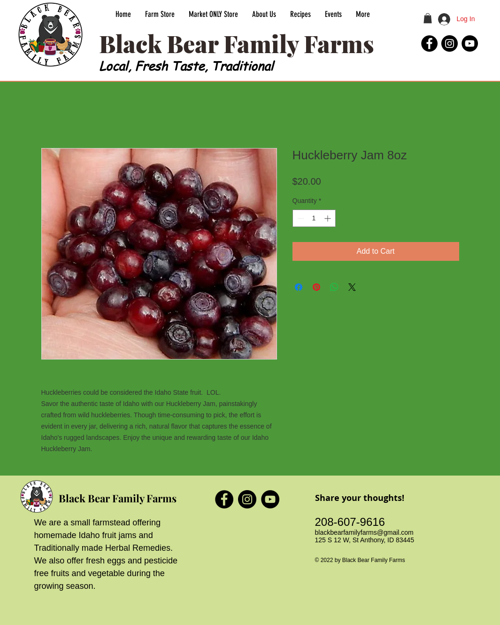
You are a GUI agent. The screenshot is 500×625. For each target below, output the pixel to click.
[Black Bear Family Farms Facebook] (429, 43)
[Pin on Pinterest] (316, 287)
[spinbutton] (314, 218)
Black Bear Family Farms (118, 498)
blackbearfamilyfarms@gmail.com (364, 532)
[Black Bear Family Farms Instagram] (449, 43)
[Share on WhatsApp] (334, 287)
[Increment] (328, 218)
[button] (427, 18)
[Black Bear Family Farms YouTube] (470, 43)
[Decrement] (300, 218)
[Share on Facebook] (298, 287)
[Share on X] (352, 287)
